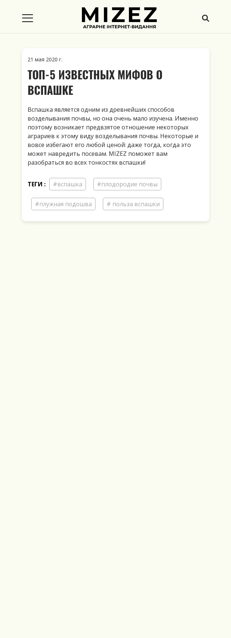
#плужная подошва (63, 204)
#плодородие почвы (127, 184)
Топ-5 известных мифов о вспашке (95, 82)
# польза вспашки (133, 204)
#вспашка (67, 184)
